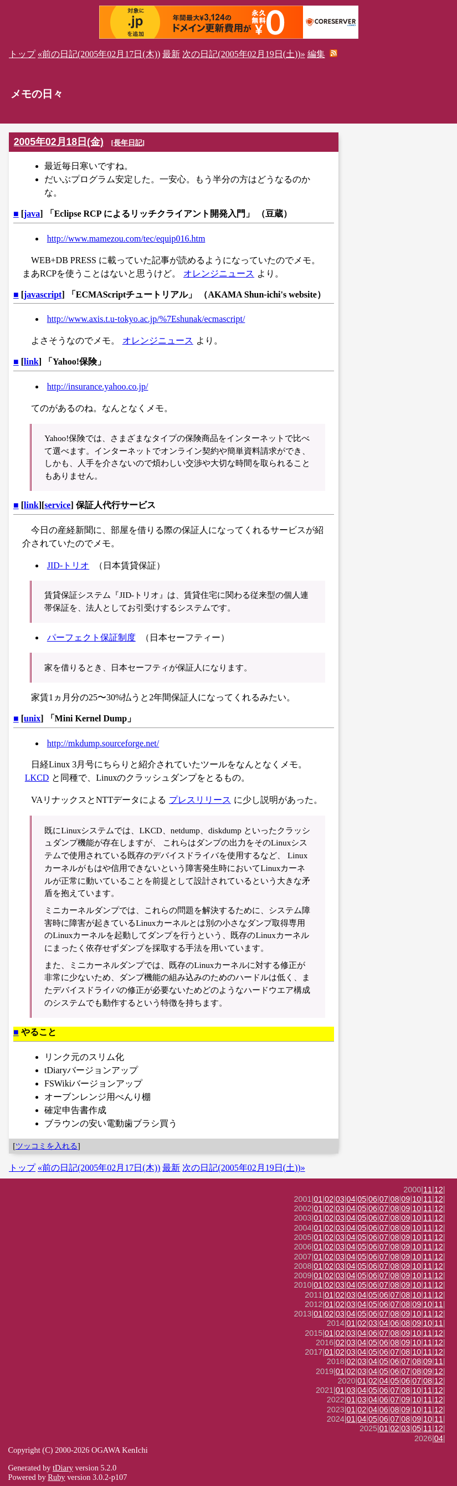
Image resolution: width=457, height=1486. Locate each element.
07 (383, 1199)
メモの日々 (37, 94)
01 (318, 1199)
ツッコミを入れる (47, 1145)
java (32, 213)
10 (416, 1199)
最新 (171, 54)
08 (395, 1199)
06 (372, 1199)
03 (340, 1199)
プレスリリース (200, 800)
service (57, 505)
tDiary (63, 1467)
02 (329, 1199)
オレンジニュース (218, 273)
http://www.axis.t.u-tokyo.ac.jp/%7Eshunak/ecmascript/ (146, 319)
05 (361, 1199)
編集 (316, 54)
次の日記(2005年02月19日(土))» (243, 54)
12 (438, 1189)
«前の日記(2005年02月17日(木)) (99, 54)
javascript (42, 294)
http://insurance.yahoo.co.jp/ (97, 386)
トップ (22, 54)
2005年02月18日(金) (59, 141)
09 (405, 1199)
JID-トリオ (68, 565)
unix (32, 718)
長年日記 (128, 143)
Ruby (56, 1477)
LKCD (37, 777)
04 (351, 1199)
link (31, 361)
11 (427, 1189)
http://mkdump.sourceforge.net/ (103, 743)
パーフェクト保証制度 (91, 637)
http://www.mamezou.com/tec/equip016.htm (126, 238)
